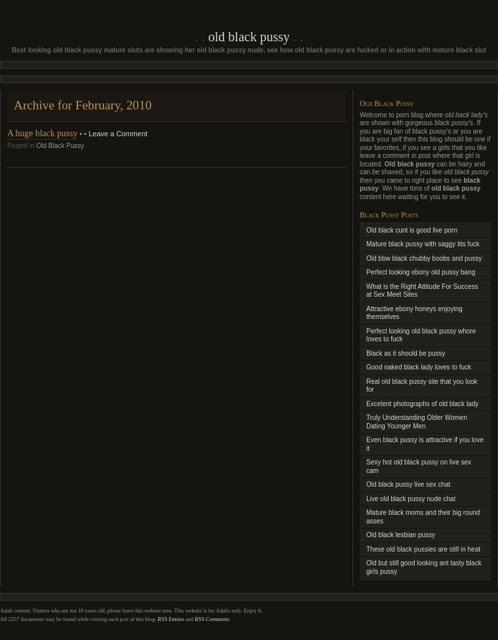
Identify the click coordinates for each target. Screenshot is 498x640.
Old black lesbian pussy (400, 534)
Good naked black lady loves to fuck (418, 367)
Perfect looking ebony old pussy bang (420, 272)
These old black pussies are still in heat (423, 549)
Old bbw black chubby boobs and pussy (424, 258)
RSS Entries (171, 619)
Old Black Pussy (249, 36)
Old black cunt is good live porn (411, 230)
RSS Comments (212, 619)
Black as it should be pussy (406, 353)
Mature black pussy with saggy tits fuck (423, 244)
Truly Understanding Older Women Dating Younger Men (416, 422)
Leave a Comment (117, 134)
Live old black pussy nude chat (410, 498)
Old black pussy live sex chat (408, 484)
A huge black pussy (42, 133)
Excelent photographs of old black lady (422, 403)
